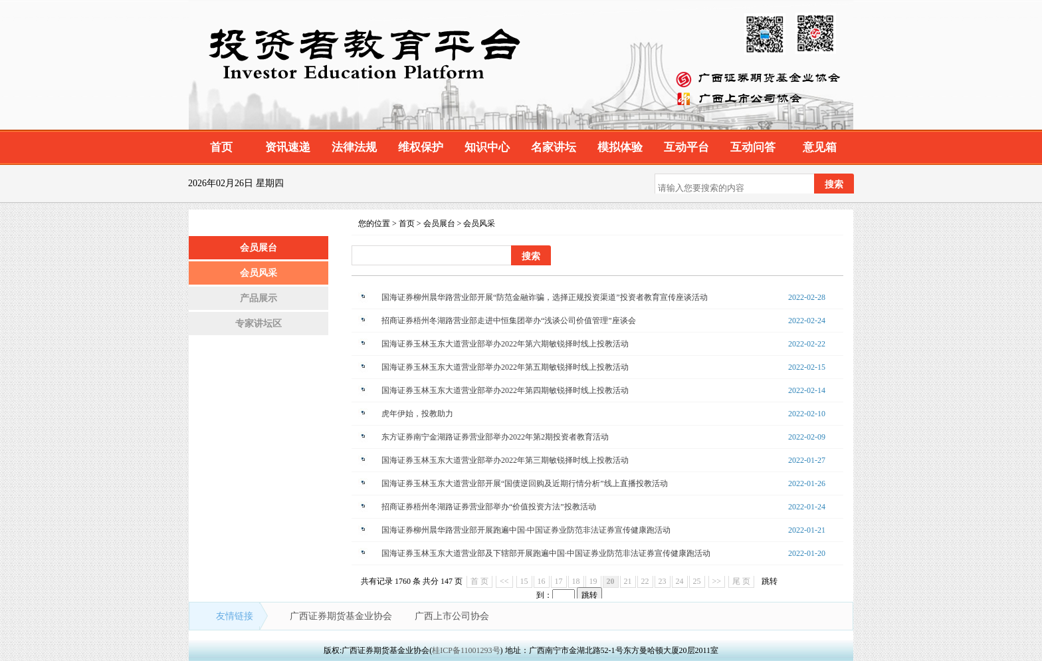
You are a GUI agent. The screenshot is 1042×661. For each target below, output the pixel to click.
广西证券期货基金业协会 (342, 616)
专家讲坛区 (258, 324)
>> (717, 581)
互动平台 (686, 147)
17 (559, 581)
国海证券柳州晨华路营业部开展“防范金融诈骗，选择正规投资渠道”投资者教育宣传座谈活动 (544, 297)
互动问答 (753, 147)
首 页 (479, 581)
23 (663, 581)
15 (524, 581)
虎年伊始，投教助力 (417, 413)
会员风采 (258, 273)
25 (697, 581)
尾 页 (741, 581)
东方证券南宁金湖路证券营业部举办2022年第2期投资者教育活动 (495, 437)
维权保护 (420, 147)
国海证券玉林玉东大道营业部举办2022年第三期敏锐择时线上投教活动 (505, 460)
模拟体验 (620, 147)
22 (645, 581)
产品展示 (258, 298)
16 (542, 581)
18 (576, 581)
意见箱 (820, 147)
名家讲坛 (553, 147)
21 (628, 581)
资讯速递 (287, 147)
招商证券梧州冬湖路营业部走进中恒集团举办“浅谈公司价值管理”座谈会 (508, 320)
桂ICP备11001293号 (466, 650)
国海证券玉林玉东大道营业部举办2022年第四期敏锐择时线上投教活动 (505, 390)
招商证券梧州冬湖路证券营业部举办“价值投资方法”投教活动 (488, 506)
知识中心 (487, 147)
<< (504, 581)
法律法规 (354, 147)
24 (680, 581)
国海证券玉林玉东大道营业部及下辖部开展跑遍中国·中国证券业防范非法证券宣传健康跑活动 (545, 553)
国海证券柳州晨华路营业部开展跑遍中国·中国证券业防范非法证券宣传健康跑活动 (526, 530)
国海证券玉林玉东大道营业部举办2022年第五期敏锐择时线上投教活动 (505, 367)
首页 (221, 147)
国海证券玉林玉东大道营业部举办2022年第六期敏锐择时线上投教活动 (505, 343)
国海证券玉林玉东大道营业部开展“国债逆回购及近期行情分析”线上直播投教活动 (524, 483)
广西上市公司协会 (452, 616)
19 (593, 581)
